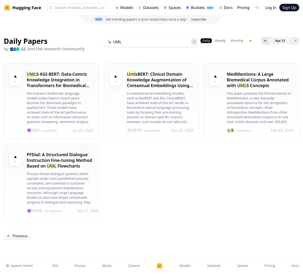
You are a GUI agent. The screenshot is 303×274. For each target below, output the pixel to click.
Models (124, 7)
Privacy (80, 265)
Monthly (237, 40)
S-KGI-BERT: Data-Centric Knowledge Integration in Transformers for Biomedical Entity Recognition (57, 79)
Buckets (200, 7)
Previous (17, 236)
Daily (206, 40)
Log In (270, 7)
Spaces (172, 7)
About (106, 265)
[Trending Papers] (250, 40)
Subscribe (198, 19)
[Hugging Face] (159, 265)
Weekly (220, 40)
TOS (55, 265)
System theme (19, 265)
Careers (134, 265)
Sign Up (289, 7)
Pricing (243, 7)
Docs (226, 7)
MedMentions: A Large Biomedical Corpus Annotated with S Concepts (258, 79)
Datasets (148, 7)
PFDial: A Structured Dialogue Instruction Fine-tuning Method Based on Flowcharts (59, 160)
